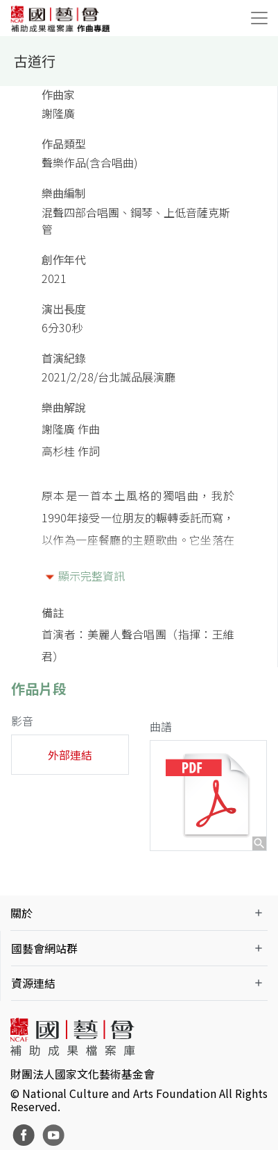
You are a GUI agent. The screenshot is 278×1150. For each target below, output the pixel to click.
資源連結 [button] (33, 983)
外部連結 (70, 754)
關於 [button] (21, 912)
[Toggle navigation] (259, 18)
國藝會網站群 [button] (44, 948)
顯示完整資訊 (91, 575)
